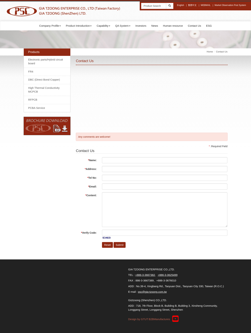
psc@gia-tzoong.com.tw (152, 291)
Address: (91, 169)
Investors (140, 25)
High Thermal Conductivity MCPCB (44, 89)
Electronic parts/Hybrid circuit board (45, 61)
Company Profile (50, 25)
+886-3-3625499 (167, 274)
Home (210, 51)
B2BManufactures (159, 319)
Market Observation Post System (230, 5)
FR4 (30, 71)
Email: (92, 186)
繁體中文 (192, 5)
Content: (91, 195)
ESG (209, 25)
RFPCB (32, 99)
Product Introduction (79, 25)
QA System (122, 25)
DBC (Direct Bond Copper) (44, 79)
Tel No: (92, 177)
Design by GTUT (138, 319)
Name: (92, 160)
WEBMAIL (206, 5)
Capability (103, 25)
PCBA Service (36, 107)
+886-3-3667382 (145, 274)
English (180, 5)
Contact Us (194, 25)
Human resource (173, 25)
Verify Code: (89, 232)
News (154, 25)
